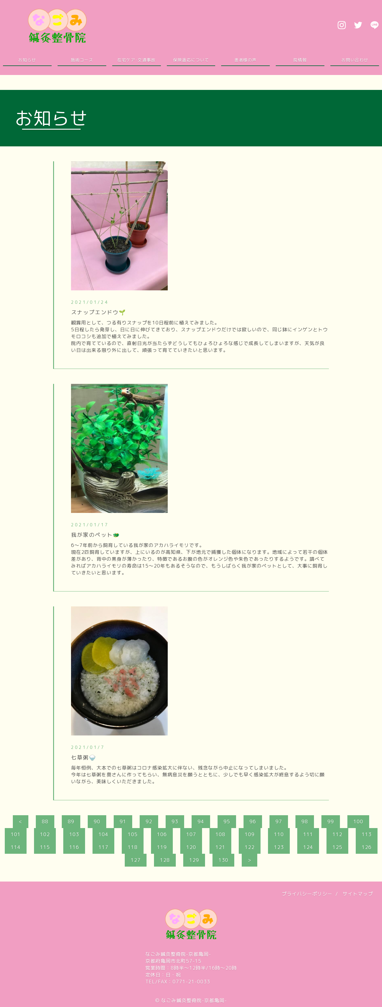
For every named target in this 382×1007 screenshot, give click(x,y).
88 (45, 821)
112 (337, 834)
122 (250, 847)
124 (308, 847)
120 (191, 847)
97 (278, 821)
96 (252, 821)
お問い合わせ (354, 60)
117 (103, 847)
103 (74, 834)
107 (191, 834)
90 (97, 821)
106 (162, 834)
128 (165, 860)
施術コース (82, 60)
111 (308, 834)
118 (133, 847)
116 (74, 847)
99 (330, 821)
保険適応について (191, 60)
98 (304, 821)
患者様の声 (245, 60)
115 (45, 847)
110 (279, 834)
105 (133, 834)
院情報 (300, 60)
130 (223, 860)
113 (367, 834)
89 (71, 821)
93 (175, 821)
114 (16, 847)
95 (227, 821)
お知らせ (27, 60)
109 (250, 834)
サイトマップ (358, 893)
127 (136, 860)
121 (220, 847)
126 (367, 847)
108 (220, 834)
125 (337, 847)
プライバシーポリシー (307, 893)
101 (16, 834)
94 (201, 821)
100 (358, 821)
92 (149, 821)
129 (194, 860)
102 (45, 834)
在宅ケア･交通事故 (136, 60)
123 (279, 847)
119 (162, 847)
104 (103, 834)
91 (123, 821)
